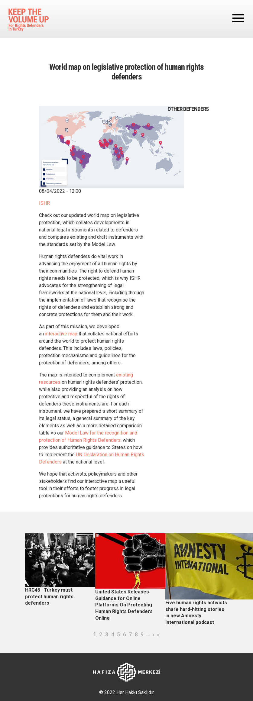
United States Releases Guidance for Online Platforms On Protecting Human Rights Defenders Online (124, 605)
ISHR (44, 203)
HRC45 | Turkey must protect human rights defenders (49, 596)
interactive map (61, 334)
